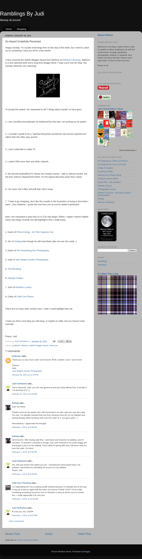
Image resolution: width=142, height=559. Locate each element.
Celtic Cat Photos (25, 296)
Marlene (24, 345)
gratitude (16, 345)
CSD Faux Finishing (21, 483)
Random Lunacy (24, 287)
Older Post (84, 533)
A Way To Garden (105, 168)
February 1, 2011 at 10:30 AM (25, 499)
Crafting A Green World (108, 178)
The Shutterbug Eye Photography (33, 250)
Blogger (86, 551)
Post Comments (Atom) (27, 540)
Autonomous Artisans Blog (109, 175)
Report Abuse (105, 35)
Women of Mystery (106, 202)
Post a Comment (16, 521)
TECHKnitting (14, 269)
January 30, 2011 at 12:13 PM (25, 375)
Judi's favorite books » (128, 150)
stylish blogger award (39, 345)
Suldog (17, 241)
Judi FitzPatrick (19, 384)
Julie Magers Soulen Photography (31, 259)
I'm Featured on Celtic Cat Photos (113, 161)
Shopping (21, 29)
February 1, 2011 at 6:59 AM (24, 474)
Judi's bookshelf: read (110, 109)
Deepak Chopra (15, 278)
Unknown (16, 356)
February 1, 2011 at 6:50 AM (24, 427)
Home (9, 29)
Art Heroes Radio (105, 171)
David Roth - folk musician (109, 182)
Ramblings (102, 261)
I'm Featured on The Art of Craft (112, 164)
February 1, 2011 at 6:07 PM (24, 515)
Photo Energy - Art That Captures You (35, 232)
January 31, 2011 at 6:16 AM (24, 394)
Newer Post (12, 533)
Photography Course (107, 189)
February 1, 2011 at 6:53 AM (24, 452)
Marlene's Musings (71, 60)
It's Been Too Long (108, 273)
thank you (53, 345)
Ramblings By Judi (22, 14)
